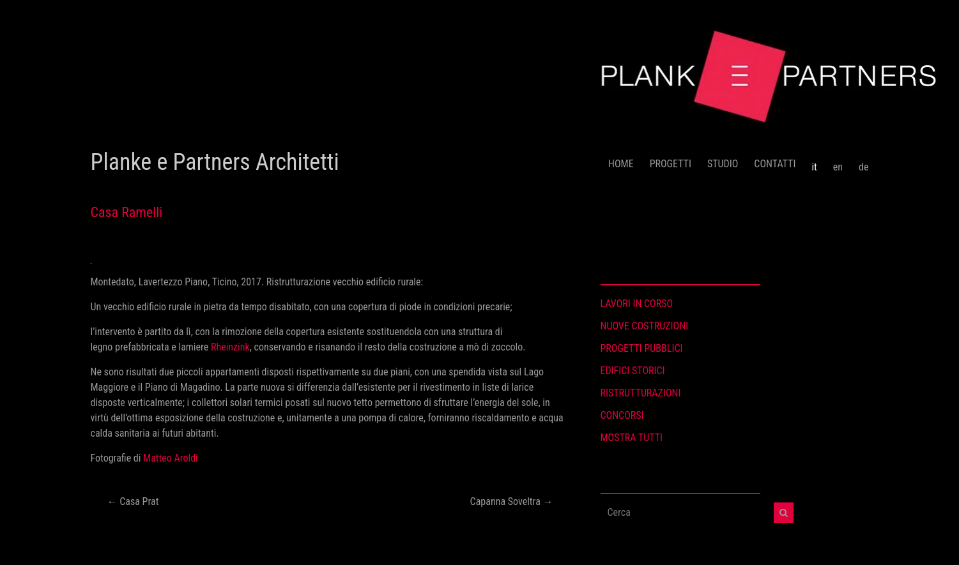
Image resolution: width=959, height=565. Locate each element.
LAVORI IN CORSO (637, 304)
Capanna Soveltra (511, 501)
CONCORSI (622, 415)
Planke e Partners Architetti (215, 162)
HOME (621, 164)
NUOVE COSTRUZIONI (645, 326)
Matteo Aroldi (171, 458)
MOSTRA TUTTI (632, 438)
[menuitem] (814, 162)
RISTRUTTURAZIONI (641, 393)
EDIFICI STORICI (633, 371)
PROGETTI (670, 164)
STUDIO (722, 164)
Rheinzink (230, 347)
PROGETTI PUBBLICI (642, 348)
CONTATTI (774, 164)
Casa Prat (133, 501)
